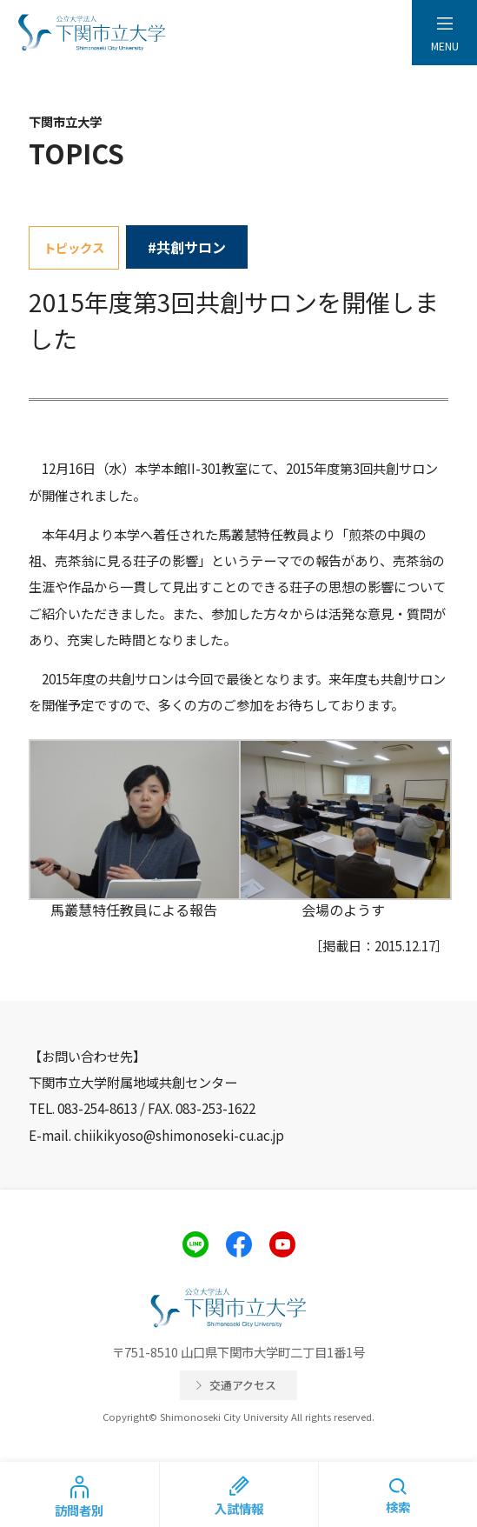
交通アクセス (242, 1385)
